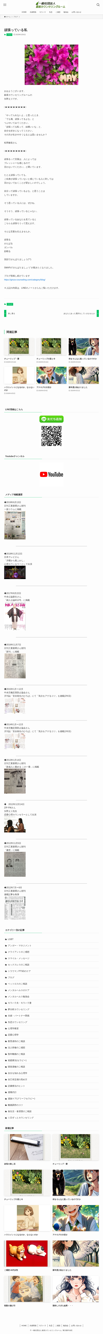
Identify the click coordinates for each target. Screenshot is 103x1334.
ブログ (9, 34)
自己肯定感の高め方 (17, 1079)
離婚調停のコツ (15, 1105)
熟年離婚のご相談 (16, 1054)
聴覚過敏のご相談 (16, 1067)
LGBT (11, 939)
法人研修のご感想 (16, 1047)
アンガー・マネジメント (20, 945)
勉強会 (65, 1326)
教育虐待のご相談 (16, 1041)
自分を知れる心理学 (17, 1073)
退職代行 (12, 1092)
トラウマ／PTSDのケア (19, 971)
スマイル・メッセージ (18, 958)
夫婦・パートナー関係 (18, 1016)
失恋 (50, 1326)
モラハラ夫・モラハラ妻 (20, 1003)
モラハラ (42, 1326)
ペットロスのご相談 (17, 984)
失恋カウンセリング (17, 1022)
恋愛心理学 (13, 1035)
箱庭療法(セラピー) (17, 1060)
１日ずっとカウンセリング (21, 1118)
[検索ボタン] (98, 5)
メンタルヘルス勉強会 (18, 996)
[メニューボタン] (5, 5)
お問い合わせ (76, 1326)
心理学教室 (13, 1028)
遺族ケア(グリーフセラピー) (21, 1098)
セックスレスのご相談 (18, 965)
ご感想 (57, 1326)
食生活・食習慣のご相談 (20, 1111)
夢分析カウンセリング (18, 1009)
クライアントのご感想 (18, 952)
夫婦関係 (33, 1326)
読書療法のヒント (16, 1086)
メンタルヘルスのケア (18, 990)
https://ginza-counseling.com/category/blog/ (24, 280)
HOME (24, 1326)
